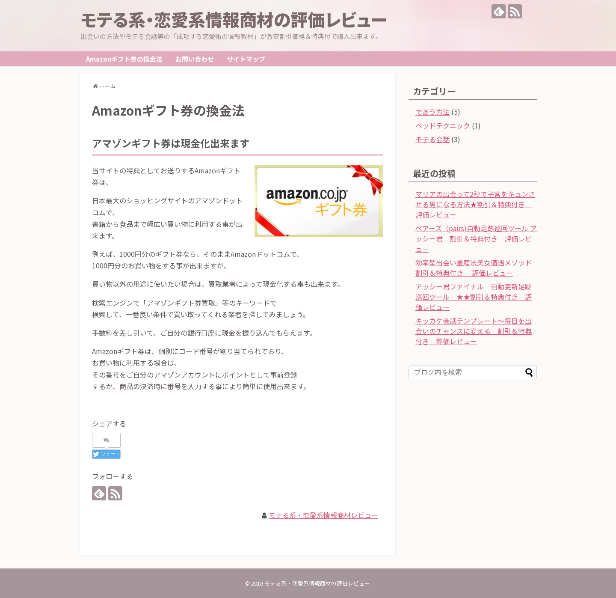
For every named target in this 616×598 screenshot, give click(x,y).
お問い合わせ (194, 58)
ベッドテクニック (442, 125)
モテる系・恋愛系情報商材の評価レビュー (234, 19)
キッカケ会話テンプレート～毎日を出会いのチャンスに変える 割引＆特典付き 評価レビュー (473, 330)
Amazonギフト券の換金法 (124, 58)
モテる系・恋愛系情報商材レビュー (323, 515)
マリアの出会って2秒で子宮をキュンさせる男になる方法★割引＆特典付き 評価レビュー (475, 204)
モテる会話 (432, 139)
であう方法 (432, 112)
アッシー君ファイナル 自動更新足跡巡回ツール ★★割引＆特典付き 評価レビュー (473, 296)
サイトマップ (246, 58)
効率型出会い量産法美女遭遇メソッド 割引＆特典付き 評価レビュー (477, 267)
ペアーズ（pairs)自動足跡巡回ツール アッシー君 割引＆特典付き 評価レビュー (476, 238)
